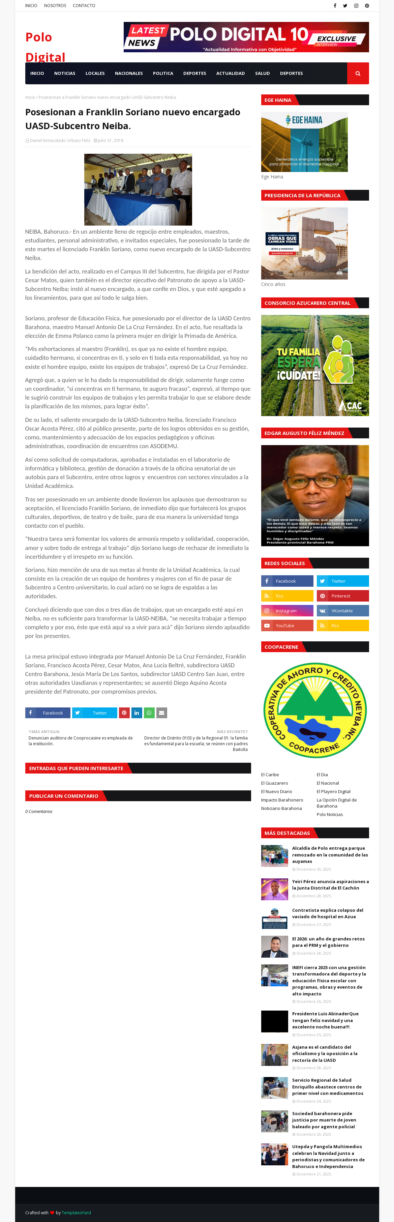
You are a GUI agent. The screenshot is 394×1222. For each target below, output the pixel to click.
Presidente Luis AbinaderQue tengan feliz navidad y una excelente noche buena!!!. (325, 1020)
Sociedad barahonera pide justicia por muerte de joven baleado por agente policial (324, 1120)
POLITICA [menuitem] (163, 73)
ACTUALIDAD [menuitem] (230, 73)
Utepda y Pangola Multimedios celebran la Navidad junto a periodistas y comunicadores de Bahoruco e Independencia (328, 1156)
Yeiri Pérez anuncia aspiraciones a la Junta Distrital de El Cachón (330, 884)
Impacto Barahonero (282, 800)
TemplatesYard (76, 1213)
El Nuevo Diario (276, 791)
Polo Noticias (330, 814)
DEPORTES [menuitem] (194, 73)
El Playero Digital (334, 791)
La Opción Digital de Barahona (337, 803)
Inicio (30, 97)
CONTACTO (84, 5)
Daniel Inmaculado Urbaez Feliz (60, 140)
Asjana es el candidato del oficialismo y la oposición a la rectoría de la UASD (325, 1053)
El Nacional (328, 783)
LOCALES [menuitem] (95, 73)
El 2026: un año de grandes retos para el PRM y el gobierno (328, 942)
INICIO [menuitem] (37, 73)
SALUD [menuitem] (262, 73)
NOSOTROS (55, 5)
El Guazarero (274, 783)
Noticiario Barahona (281, 808)
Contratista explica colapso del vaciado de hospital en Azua (327, 913)
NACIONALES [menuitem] (129, 73)
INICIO (31, 5)
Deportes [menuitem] (291, 73)
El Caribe (270, 775)
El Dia (322, 775)
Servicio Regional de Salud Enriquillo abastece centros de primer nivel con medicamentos (327, 1086)
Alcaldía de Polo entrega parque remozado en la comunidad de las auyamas (330, 854)
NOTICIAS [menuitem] (64, 73)
